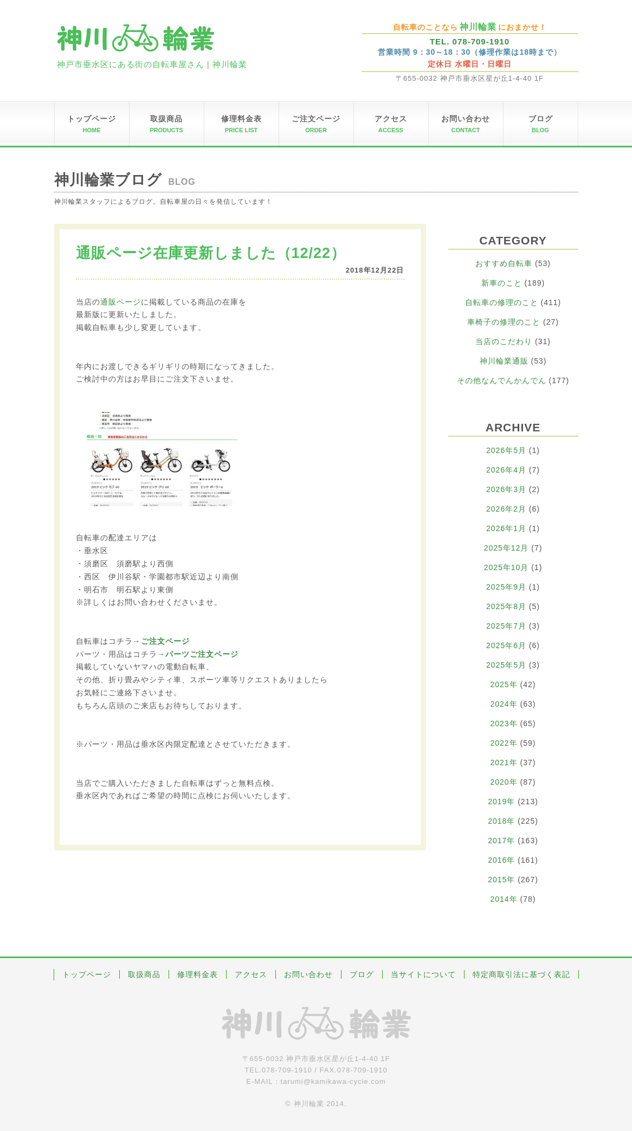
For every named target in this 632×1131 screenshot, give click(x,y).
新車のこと (501, 283)
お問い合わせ (308, 974)
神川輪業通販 (504, 361)
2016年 (501, 860)
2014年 (504, 899)
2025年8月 (506, 606)
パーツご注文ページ (201, 654)
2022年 (504, 743)
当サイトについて (423, 974)
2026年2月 (506, 509)
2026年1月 (506, 528)
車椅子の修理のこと (503, 322)
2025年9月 (506, 587)
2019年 (501, 801)
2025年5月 (506, 665)
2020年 (504, 782)
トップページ (86, 974)
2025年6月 (506, 645)
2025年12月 (506, 548)
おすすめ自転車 (503, 263)
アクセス (251, 974)
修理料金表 (197, 974)
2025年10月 (506, 567)
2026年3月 (506, 489)
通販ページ (120, 302)
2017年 (501, 840)
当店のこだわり (503, 341)
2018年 (501, 821)
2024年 (504, 704)
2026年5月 (506, 450)
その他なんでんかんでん (501, 380)
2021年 (504, 762)
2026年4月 (506, 470)
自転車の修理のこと (501, 302)
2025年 (504, 684)
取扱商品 (144, 974)
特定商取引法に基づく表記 (521, 974)
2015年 (501, 879)
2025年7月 (506, 626)
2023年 (504, 723)
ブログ (362, 974)
